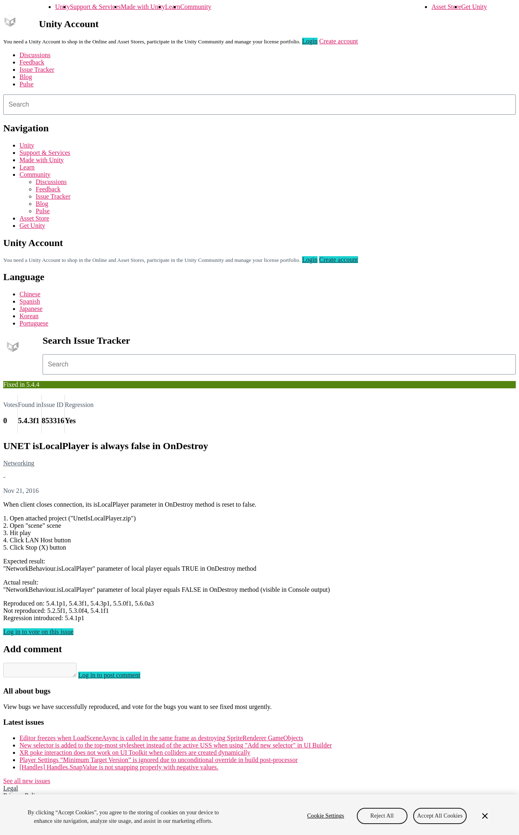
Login (309, 41)
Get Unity (474, 6)
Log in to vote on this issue (38, 631)
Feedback (31, 62)
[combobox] (259, 104)
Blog (25, 76)
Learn (172, 6)
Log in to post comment (117, 677)
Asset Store (446, 6)
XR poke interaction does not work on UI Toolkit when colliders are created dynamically (135, 755)
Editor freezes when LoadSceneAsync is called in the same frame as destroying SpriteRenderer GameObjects (161, 740)
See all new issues (26, 783)
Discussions (34, 54)
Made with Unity (143, 6)
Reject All (382, 816)
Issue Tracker (36, 69)
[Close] (485, 816)
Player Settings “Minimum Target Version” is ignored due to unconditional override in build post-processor (158, 762)
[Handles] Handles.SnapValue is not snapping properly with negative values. (119, 769)
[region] (259, 814)
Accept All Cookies (440, 816)
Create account (338, 41)
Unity (62, 6)
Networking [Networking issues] (18, 463)
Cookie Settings (325, 816)
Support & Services (95, 6)
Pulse (26, 84)
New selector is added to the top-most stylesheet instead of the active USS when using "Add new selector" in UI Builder (175, 747)
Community (195, 6)
